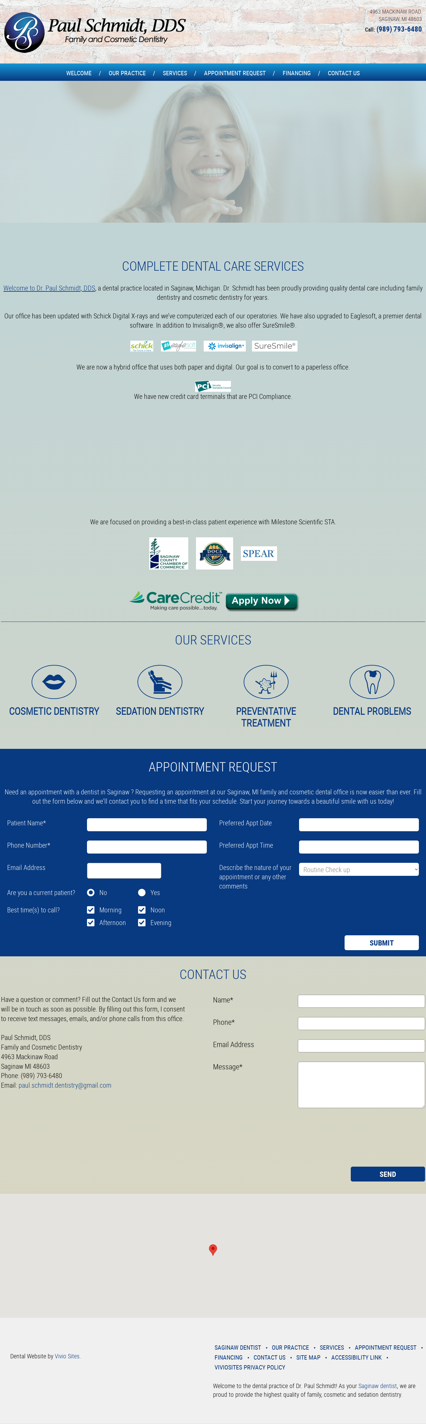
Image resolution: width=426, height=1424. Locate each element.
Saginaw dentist (378, 1386)
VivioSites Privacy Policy (250, 1367)
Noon (157, 909)
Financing (297, 73)
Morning (110, 909)
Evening (161, 922)
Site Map (308, 1357)
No (103, 892)
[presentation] (266, 907)
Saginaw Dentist (238, 1347)
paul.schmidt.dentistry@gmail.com (65, 1085)
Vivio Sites (67, 1356)
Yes (155, 892)
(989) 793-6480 (399, 29)
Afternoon (112, 922)
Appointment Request (235, 73)
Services (175, 73)
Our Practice (127, 73)
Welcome (79, 73)
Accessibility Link (356, 1357)
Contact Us (344, 73)
